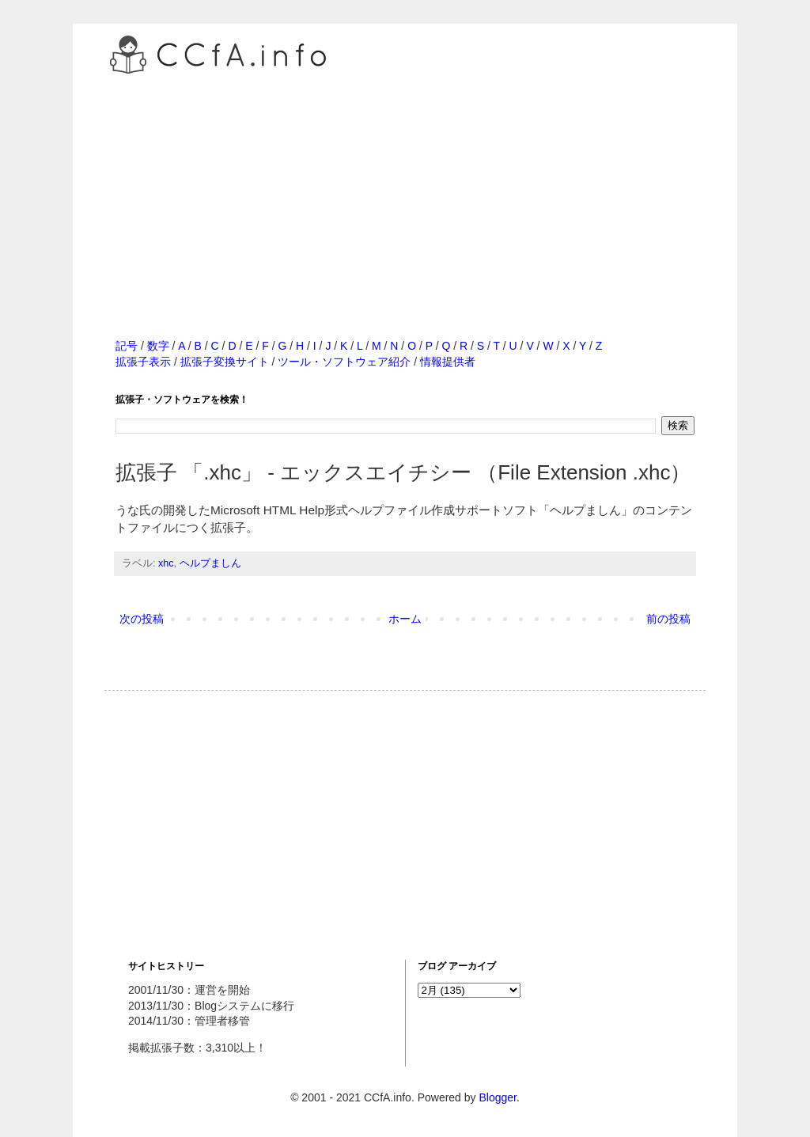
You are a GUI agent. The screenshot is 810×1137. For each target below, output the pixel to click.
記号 (126, 345)
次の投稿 (141, 618)
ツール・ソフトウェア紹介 (344, 361)
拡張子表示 (143, 361)
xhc (166, 563)
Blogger (497, 1097)
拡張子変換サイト (224, 361)
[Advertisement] (405, 189)
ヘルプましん (210, 563)
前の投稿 (668, 618)
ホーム (405, 618)
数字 (158, 345)
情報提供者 (447, 361)
